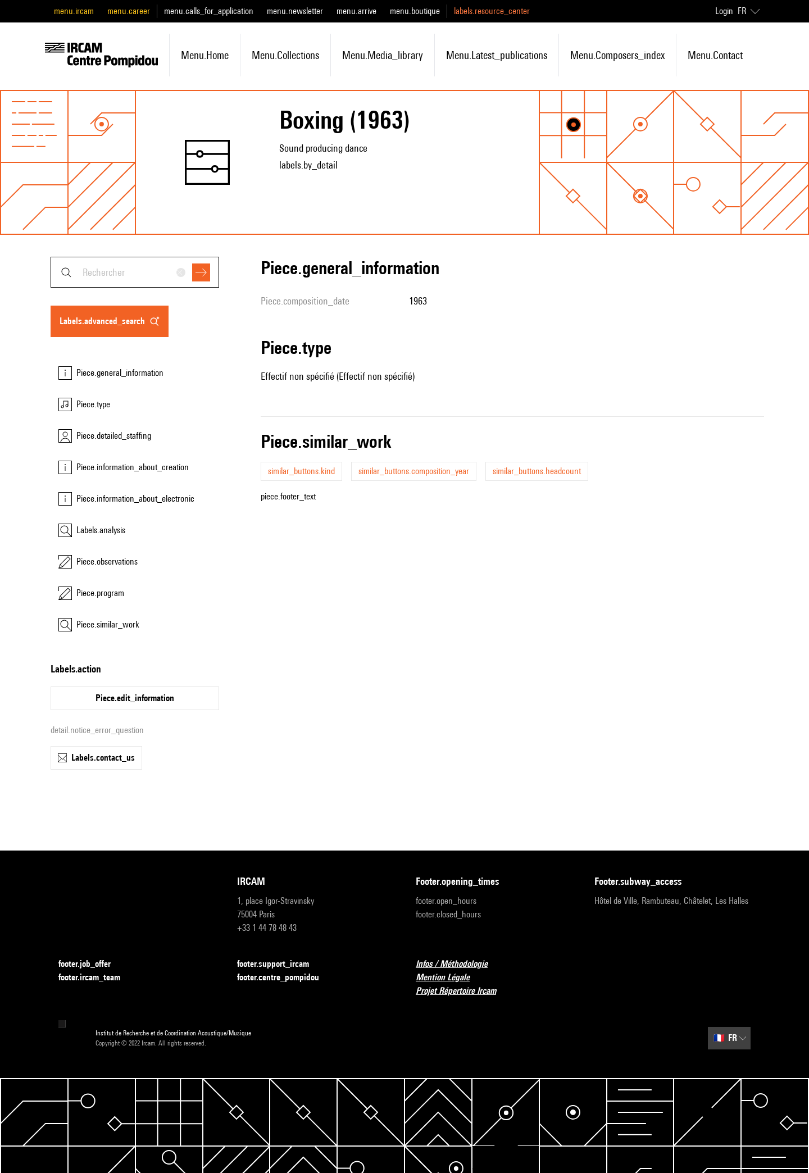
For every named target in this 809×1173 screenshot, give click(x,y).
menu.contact (715, 55)
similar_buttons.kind (301, 471)
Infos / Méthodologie (458, 964)
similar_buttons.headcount (537, 471)
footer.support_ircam (279, 964)
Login (724, 11)
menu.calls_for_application (208, 11)
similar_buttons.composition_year (413, 471)
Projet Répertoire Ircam (463, 991)
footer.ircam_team (96, 978)
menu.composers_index (617, 55)
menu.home (205, 55)
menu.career (128, 11)
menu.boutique (415, 11)
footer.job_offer (91, 964)
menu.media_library (382, 55)
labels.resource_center (492, 11)
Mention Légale (449, 978)
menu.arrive (356, 11)
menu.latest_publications (496, 55)
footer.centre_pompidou (285, 978)
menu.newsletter (295, 11)
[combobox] (135, 272)
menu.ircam (74, 11)
